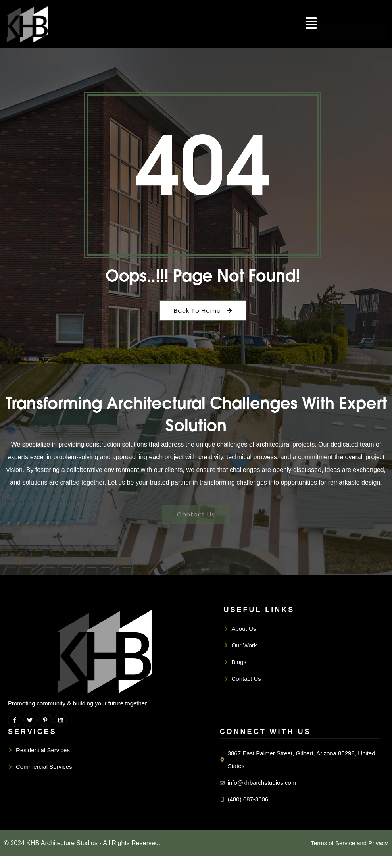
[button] (311, 24)
